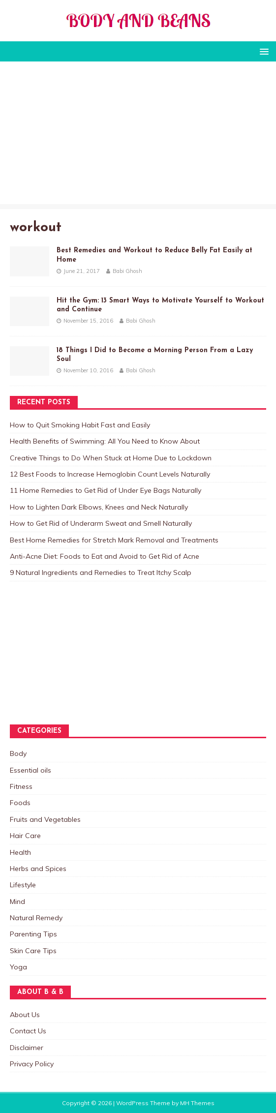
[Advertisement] (138, 135)
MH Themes (197, 1103)
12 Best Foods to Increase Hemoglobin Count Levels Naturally (110, 474)
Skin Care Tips (33, 950)
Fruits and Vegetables (45, 819)
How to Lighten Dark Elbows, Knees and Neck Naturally (99, 507)
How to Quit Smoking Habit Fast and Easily (80, 425)
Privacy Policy (32, 1063)
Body (18, 753)
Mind (17, 901)
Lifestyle (23, 884)
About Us (25, 1014)
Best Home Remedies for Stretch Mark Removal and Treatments (114, 540)
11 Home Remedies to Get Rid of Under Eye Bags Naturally (105, 490)
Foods (20, 802)
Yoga (18, 967)
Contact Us (28, 1030)
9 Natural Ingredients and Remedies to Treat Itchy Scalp (100, 572)
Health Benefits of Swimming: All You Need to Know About (105, 441)
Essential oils (30, 770)
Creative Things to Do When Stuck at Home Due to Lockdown (111, 457)
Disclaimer (26, 1047)
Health (20, 852)
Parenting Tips (33, 934)
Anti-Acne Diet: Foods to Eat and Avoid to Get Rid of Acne (104, 556)
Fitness (21, 786)
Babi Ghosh (127, 271)
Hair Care (25, 835)
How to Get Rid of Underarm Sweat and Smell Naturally (101, 523)
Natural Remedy (36, 917)
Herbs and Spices (38, 868)
